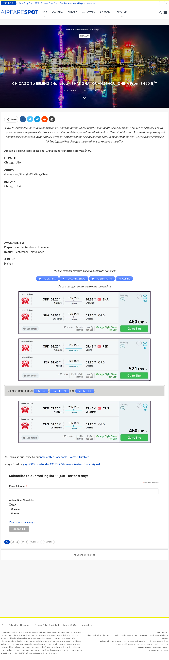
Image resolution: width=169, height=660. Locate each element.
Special (106, 12)
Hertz (159, 650)
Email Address (18, 486)
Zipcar (165, 650)
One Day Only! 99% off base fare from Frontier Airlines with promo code (57, 3)
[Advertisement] (84, 214)
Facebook (61, 457)
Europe (72, 12)
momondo (115, 635)
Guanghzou (36, 542)
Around (122, 12)
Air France (111, 641)
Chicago (84, 36)
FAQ (3, 624)
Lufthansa (151, 641)
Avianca (120, 641)
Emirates (128, 641)
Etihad (135, 641)
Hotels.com (138, 644)
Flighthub (106, 635)
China (24, 542)
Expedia (122, 635)
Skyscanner (132, 635)
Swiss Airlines (162, 641)
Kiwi (162, 635)
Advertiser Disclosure (20, 624)
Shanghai (48, 542)
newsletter (47, 457)
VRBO (165, 647)
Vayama (165, 638)
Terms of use (70, 624)
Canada (57, 12)
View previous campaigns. (22, 522)
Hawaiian (142, 641)
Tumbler (84, 457)
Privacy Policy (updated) (46, 624)
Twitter (72, 457)
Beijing (15, 542)
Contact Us (86, 624)
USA (44, 12)
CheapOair (142, 635)
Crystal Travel (154, 635)
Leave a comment (84, 554)
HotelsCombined (151, 644)
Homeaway (157, 647)
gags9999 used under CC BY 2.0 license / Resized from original (61, 464)
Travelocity (163, 644)
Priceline (97, 635)
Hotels (88, 12)
